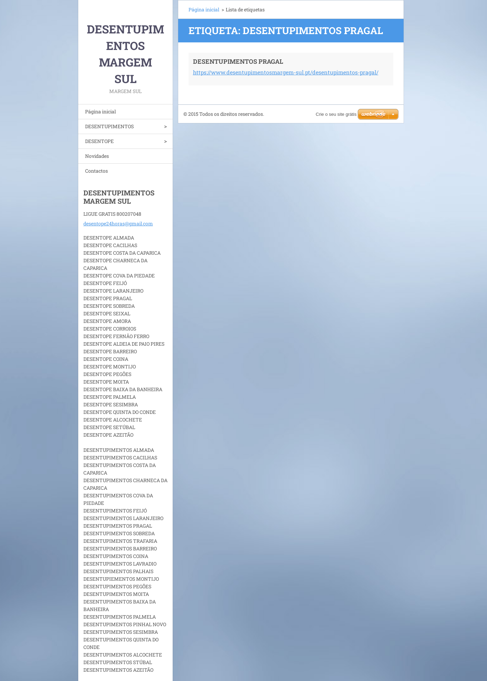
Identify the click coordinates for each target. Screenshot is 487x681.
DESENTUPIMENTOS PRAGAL (238, 61)
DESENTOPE (99, 141)
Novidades (97, 156)
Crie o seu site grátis (336, 114)
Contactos (96, 170)
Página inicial (100, 111)
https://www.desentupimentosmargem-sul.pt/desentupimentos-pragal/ (285, 72)
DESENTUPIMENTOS (109, 126)
